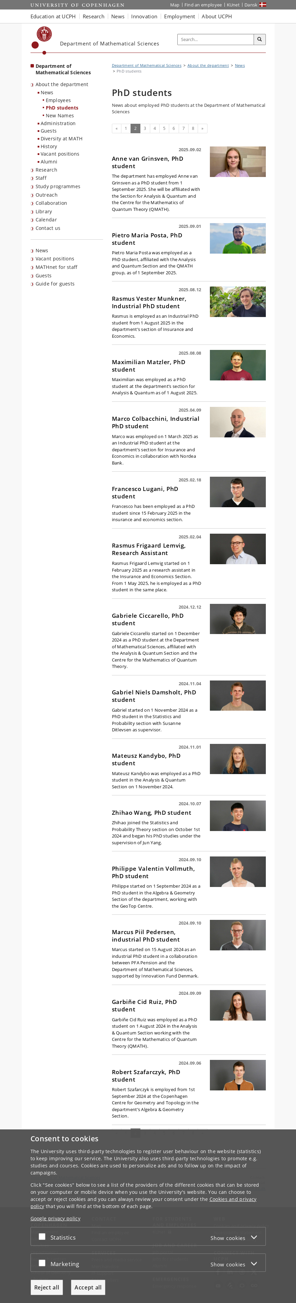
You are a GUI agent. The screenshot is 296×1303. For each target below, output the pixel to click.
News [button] (117, 16)
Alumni (49, 161)
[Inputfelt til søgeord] (215, 39)
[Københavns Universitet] (42, 40)
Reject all (46, 1287)
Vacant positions (60, 154)
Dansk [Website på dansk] (251, 5)
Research (46, 169)
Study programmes (58, 186)
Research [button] (93, 16)
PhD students (62, 107)
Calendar (46, 219)
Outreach (47, 195)
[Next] (202, 128)
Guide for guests (55, 283)
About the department (62, 84)
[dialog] (148, 1216)
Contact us (48, 228)
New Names (60, 115)
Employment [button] (179, 16)
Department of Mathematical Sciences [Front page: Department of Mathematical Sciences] (63, 69)
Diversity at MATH (62, 138)
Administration (58, 123)
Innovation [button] (144, 16)
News (47, 92)
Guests (49, 130)
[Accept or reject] (44, 1236)
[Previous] (116, 128)
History (49, 146)
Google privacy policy (55, 1218)
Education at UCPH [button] (53, 16)
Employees (58, 100)
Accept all (88, 1287)
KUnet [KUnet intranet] (233, 5)
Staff (41, 178)
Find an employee (203, 5)
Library (44, 211)
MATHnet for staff (57, 267)
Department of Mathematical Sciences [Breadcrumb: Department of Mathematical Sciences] (147, 65)
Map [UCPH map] (175, 5)
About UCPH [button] (217, 16)
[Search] (260, 39)
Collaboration (51, 203)
